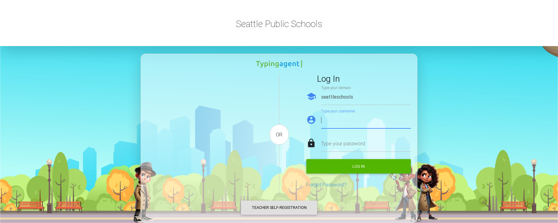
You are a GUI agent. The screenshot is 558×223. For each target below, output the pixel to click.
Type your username (338, 111)
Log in (358, 166)
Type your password (343, 143)
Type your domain (336, 87)
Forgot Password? (326, 185)
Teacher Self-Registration (279, 207)
